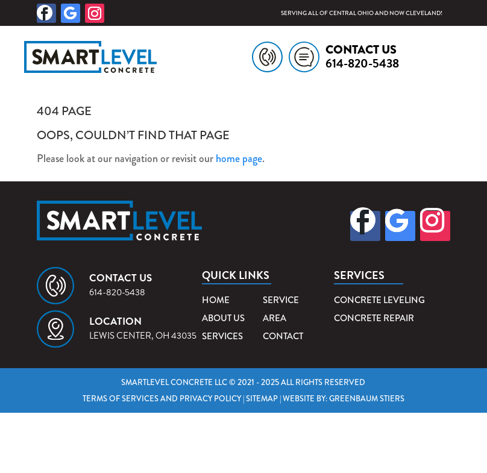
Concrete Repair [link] (374, 318)
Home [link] (216, 300)
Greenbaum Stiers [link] (366, 398)
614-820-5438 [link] (362, 63)
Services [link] (222, 336)
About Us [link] (223, 318)
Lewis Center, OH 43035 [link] (142, 335)
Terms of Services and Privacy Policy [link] (162, 398)
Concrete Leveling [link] (379, 300)
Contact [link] (283, 336)
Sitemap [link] (262, 398)
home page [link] (239, 158)
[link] (130, 57)
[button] (46, 13)
